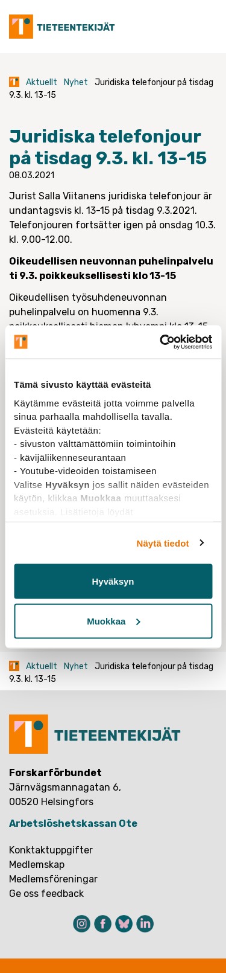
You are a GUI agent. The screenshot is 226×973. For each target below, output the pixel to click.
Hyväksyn (113, 581)
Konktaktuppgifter (51, 850)
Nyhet (76, 82)
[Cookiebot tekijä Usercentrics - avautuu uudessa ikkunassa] (161, 342)
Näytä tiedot (163, 543)
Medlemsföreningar (53, 879)
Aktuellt (41, 82)
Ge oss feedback (46, 893)
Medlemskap (36, 864)
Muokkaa (113, 620)
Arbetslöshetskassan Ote (73, 823)
